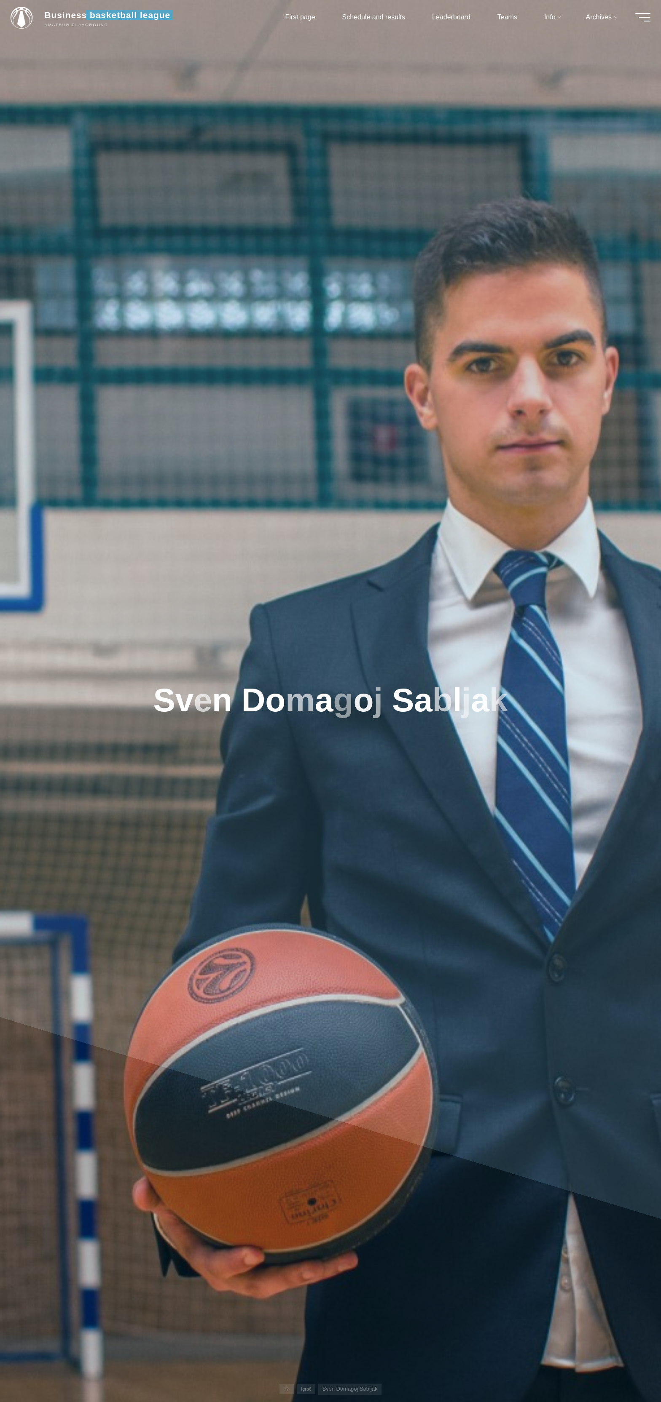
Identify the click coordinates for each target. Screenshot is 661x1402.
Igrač (307, 1389)
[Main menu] (636, 20)
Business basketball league (114, 18)
